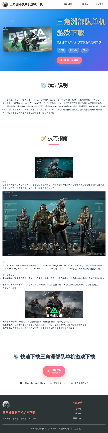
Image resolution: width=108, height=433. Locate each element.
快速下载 (100, 4)
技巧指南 (84, 4)
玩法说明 (68, 4)
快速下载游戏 (69, 60)
